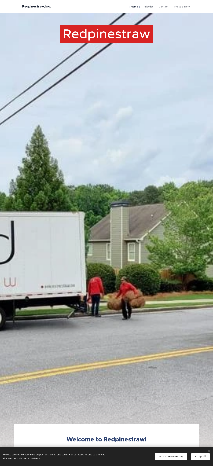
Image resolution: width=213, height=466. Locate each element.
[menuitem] (132, 7)
